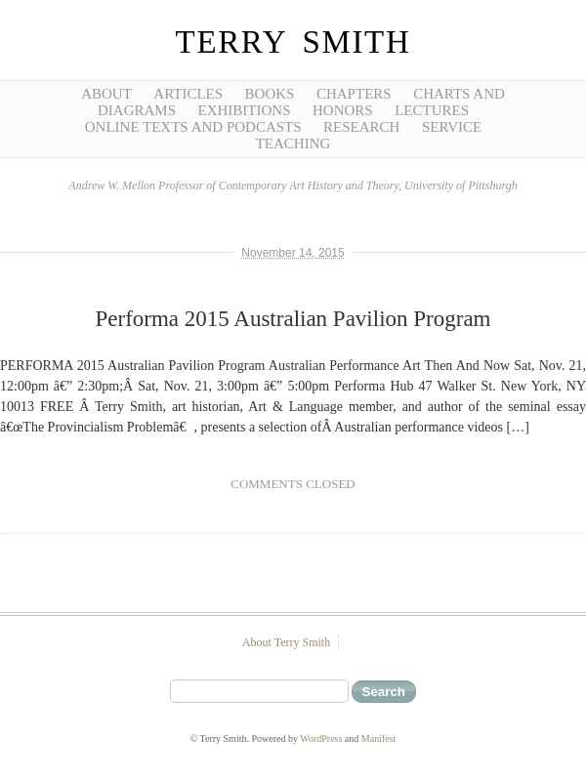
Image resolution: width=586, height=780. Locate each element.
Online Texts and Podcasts (193, 127)
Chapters (354, 94)
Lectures (432, 110)
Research (361, 127)
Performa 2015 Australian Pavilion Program (293, 319)
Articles (188, 94)
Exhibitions (243, 110)
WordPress (321, 738)
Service (451, 127)
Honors (343, 110)
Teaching (293, 143)
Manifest (379, 738)
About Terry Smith (286, 642)
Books (270, 94)
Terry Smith (293, 42)
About (106, 94)
